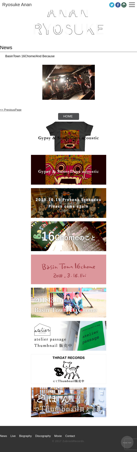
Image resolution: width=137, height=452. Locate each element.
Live (13, 436)
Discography (43, 436)
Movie (58, 436)
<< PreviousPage (11, 109)
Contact (70, 436)
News (3, 436)
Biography (25, 436)
